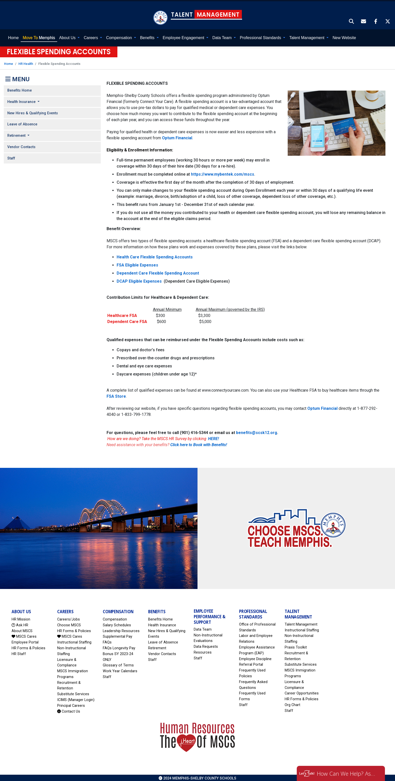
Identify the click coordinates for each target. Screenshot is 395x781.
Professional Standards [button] (261, 36)
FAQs (107, 641)
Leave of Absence (22, 123)
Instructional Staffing (74, 641)
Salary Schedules (117, 624)
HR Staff (19, 652)
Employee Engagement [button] (184, 36)
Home (13, 36)
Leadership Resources (121, 629)
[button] (352, 20)
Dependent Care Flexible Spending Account (158, 271)
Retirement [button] (16, 134)
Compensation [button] (119, 36)
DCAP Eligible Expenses (140, 279)
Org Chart (292, 704)
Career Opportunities (302, 692)
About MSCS (22, 629)
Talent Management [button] (307, 36)
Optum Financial (177, 136)
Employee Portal (25, 641)
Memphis (39, 36)
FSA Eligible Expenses (137, 263)
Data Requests (206, 645)
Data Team (203, 628)
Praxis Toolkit (296, 646)
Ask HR (20, 624)
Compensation (115, 618)
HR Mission (21, 618)
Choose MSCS (69, 624)
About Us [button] (68, 36)
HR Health (25, 62)
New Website (344, 36)
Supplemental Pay (117, 635)
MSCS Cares (24, 635)
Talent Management (301, 623)
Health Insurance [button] (22, 100)
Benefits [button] (148, 36)
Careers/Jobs (68, 618)
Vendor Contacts (21, 145)
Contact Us (68, 710)
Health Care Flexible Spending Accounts (155, 255)
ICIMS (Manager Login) (75, 698)
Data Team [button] (222, 36)
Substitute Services (73, 693)
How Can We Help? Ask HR (347, 773)
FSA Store (116, 394)
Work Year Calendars (120, 670)
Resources (203, 651)
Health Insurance (162, 624)
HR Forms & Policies (28, 646)
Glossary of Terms (118, 664)
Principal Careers (71, 704)
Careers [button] (91, 36)
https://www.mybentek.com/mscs (222, 172)
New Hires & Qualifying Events (32, 112)
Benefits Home (19, 89)
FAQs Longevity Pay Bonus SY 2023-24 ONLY (119, 652)
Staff (11, 157)
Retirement (157, 646)
